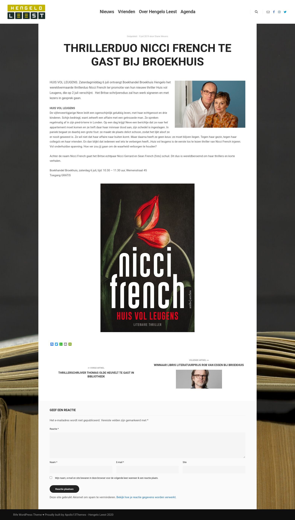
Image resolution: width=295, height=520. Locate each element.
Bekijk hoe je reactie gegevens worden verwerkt (146, 497)
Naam (53, 462)
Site (184, 462)
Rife (15, 514)
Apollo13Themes (75, 514)
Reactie (54, 429)
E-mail (120, 462)
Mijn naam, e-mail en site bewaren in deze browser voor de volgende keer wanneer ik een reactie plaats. (106, 478)
